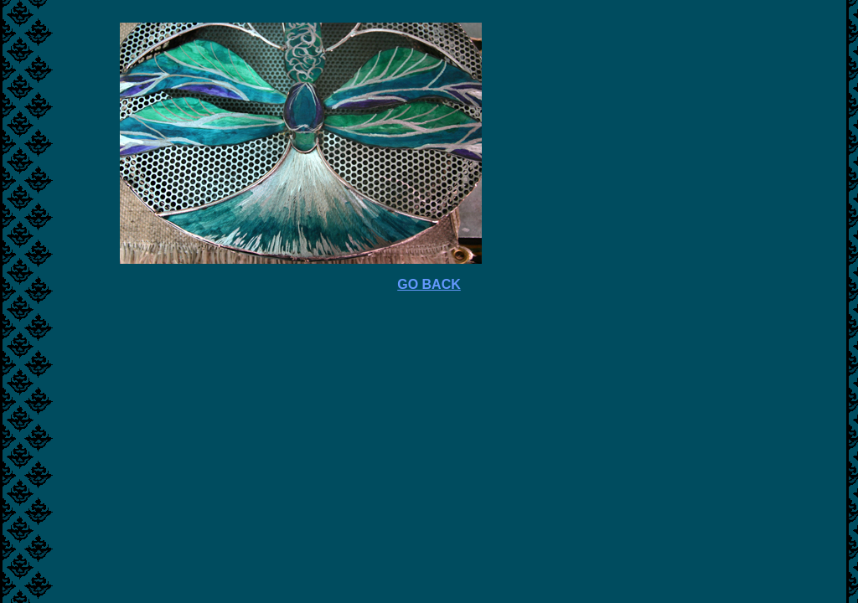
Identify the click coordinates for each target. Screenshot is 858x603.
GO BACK (429, 284)
